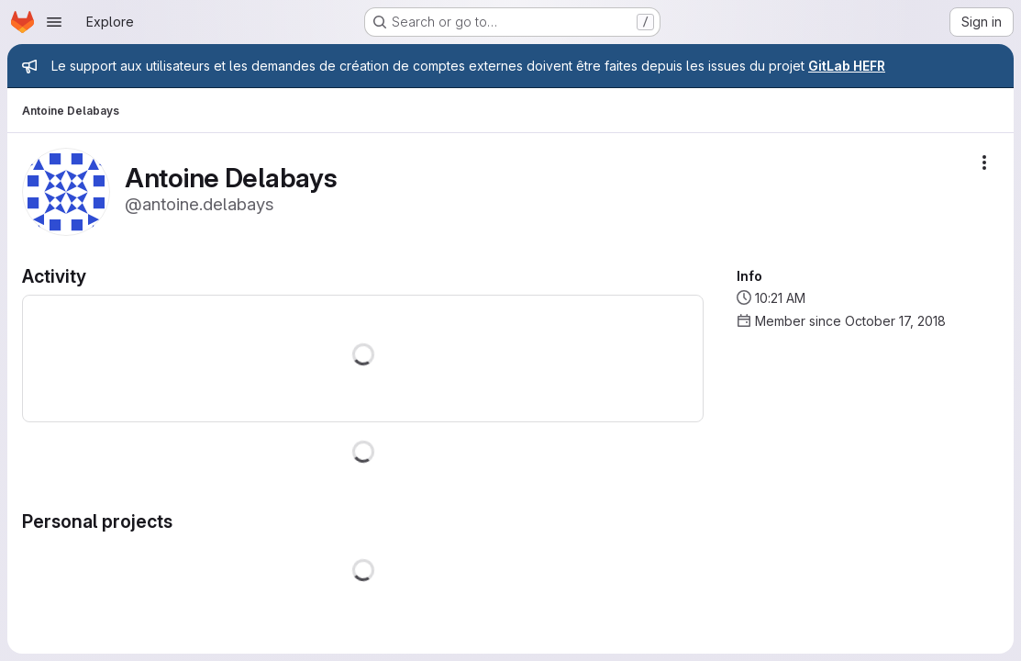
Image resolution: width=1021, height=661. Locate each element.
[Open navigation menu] (54, 22)
